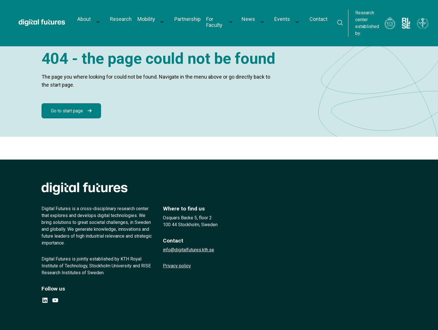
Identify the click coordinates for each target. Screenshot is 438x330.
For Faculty (204, 14)
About (88, 14)
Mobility (141, 14)
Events (262, 14)
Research (118, 14)
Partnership (175, 14)
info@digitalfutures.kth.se (188, 250)
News (235, 14)
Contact (291, 14)
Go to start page (67, 111)
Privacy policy (177, 266)
